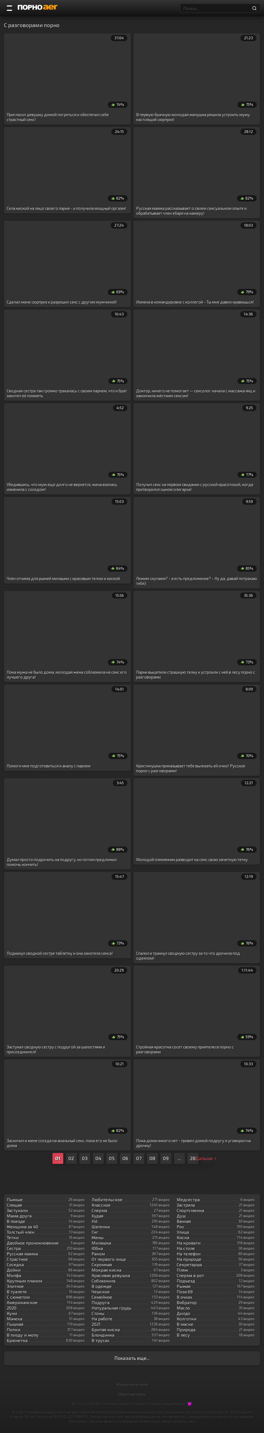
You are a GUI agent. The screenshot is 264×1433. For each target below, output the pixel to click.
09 (166, 1158)
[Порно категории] (9, 8)
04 (98, 1158)
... (179, 1158)
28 (193, 1158)
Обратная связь (132, 1394)
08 (152, 1158)
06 (125, 1158)
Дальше (206, 1158)
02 (71, 1158)
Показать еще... (132, 1358)
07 (139, 1158)
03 (85, 1158)
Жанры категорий (132, 1384)
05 (112, 1158)
